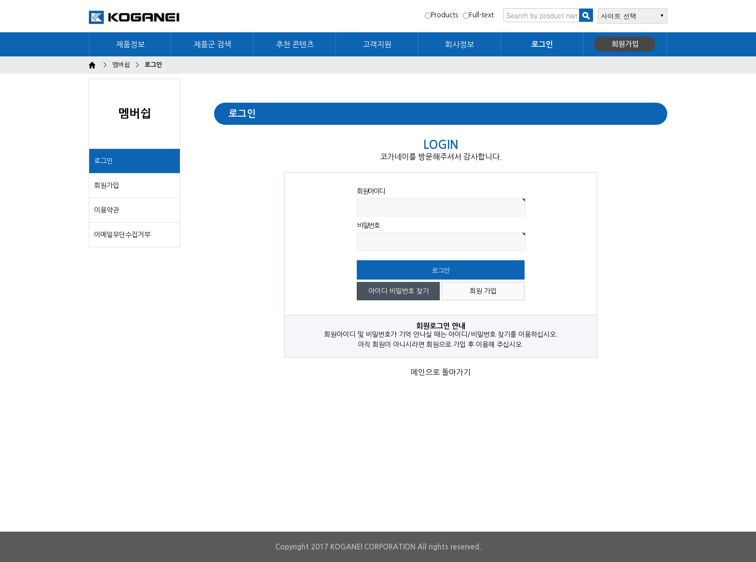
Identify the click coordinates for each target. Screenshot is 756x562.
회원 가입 (483, 291)
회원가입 (625, 44)
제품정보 (130, 44)
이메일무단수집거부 (122, 234)
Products (441, 15)
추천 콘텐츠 (295, 44)
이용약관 (106, 210)
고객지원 (377, 44)
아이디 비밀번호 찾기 (398, 291)
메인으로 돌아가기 (441, 372)
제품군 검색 (212, 44)
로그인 (103, 161)
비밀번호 (368, 225)
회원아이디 (371, 191)
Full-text (478, 15)
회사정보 (459, 44)
